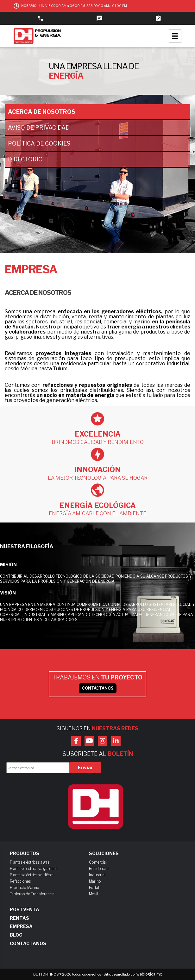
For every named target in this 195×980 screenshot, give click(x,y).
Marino (95, 881)
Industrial (97, 875)
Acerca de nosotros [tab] (41, 111)
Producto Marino (24, 887)
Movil (93, 894)
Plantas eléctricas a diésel (31, 875)
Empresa (21, 926)
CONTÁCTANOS (97, 688)
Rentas (19, 918)
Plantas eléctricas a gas (29, 862)
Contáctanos (28, 943)
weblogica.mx (149, 974)
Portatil (95, 887)
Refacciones (20, 881)
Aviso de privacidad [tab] (39, 127)
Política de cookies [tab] (39, 143)
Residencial (99, 868)
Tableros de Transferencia (32, 894)
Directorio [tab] (25, 159)
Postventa (24, 909)
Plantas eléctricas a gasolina (34, 868)
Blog (16, 935)
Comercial (98, 862)
